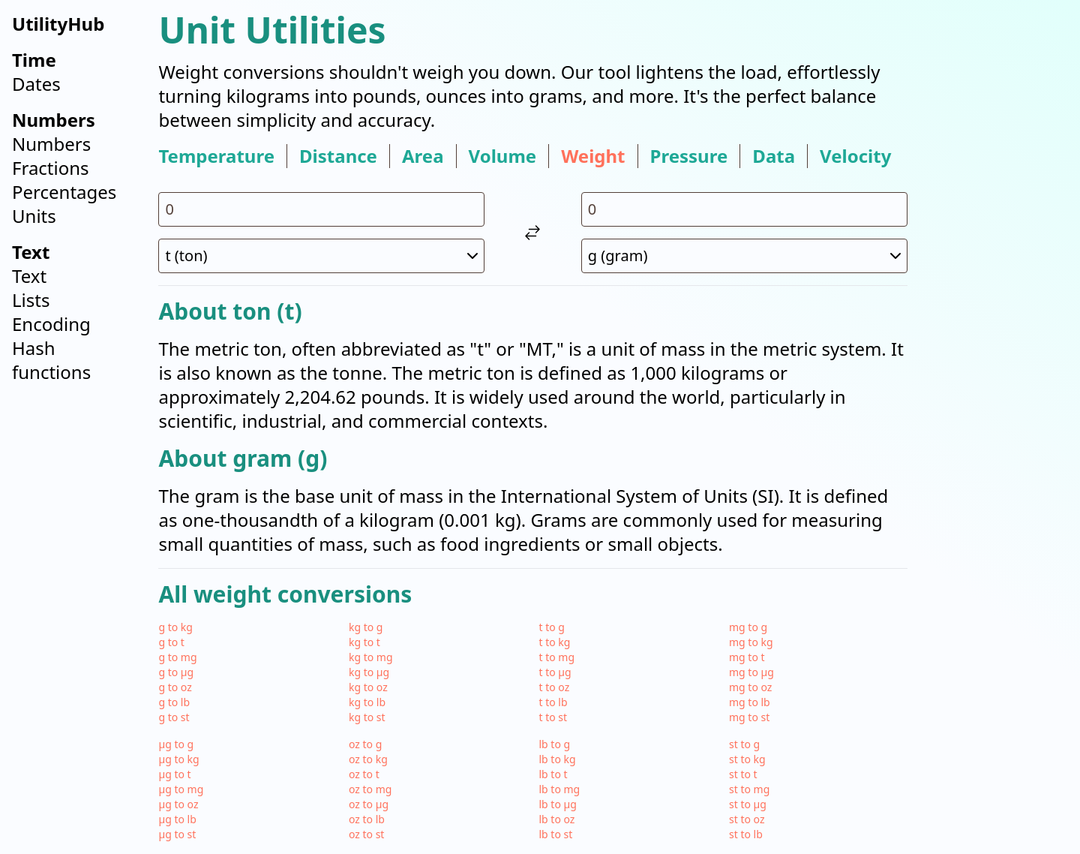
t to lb (552, 702)
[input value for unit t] (321, 209)
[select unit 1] (321, 256)
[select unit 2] (744, 256)
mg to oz (750, 687)
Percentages (64, 191)
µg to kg (178, 759)
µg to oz (178, 804)
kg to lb (367, 702)
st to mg (749, 789)
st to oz (746, 819)
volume (503, 156)
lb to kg (556, 759)
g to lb (174, 702)
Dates (36, 83)
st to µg (747, 804)
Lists (31, 299)
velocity (855, 156)
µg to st (177, 834)
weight (593, 156)
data (773, 156)
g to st (173, 717)
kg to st (367, 717)
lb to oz (556, 819)
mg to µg (751, 672)
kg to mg (371, 657)
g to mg (177, 657)
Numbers (51, 143)
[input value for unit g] (744, 209)
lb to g (554, 744)
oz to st (366, 834)
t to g (551, 627)
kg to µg (369, 672)
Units (34, 215)
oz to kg (368, 759)
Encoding (51, 323)
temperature (216, 156)
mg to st (749, 717)
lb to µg (557, 804)
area (423, 156)
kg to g (366, 627)
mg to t (747, 657)
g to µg (176, 672)
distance (338, 156)
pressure (689, 156)
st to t (743, 774)
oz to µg (368, 804)
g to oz (174, 687)
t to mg (556, 657)
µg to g (176, 744)
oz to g (365, 744)
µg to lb (177, 819)
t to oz (553, 687)
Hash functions (51, 359)
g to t (171, 642)
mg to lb (749, 702)
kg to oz (368, 687)
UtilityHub (58, 23)
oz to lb (367, 819)
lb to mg (559, 789)
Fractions (50, 167)
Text (29, 275)
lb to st (555, 834)
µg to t (174, 774)
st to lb (746, 834)
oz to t (364, 774)
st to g (744, 744)
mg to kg (751, 642)
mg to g (748, 627)
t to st (552, 717)
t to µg (554, 672)
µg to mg (180, 789)
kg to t (364, 642)
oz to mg (370, 789)
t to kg (554, 642)
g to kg (175, 627)
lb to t (552, 774)
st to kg (747, 759)
